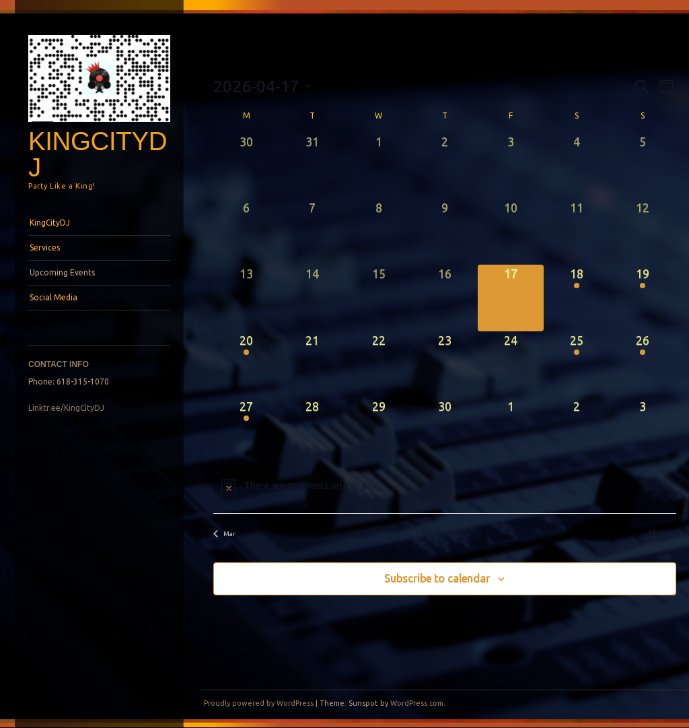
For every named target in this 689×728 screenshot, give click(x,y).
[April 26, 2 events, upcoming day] (643, 364)
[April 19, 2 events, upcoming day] (643, 298)
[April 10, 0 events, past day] (511, 232)
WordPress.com (416, 703)
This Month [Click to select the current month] (444, 533)
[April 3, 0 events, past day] (511, 166)
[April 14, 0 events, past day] (312, 298)
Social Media (53, 297)
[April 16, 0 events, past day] (445, 298)
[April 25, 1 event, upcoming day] (577, 364)
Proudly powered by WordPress (259, 703)
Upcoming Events (62, 272)
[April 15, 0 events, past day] (378, 298)
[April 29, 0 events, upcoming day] (378, 430)
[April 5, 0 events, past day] (643, 166)
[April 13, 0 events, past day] (246, 298)
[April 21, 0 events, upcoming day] (312, 364)
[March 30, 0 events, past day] (246, 166)
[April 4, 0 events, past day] (577, 166)
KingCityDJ (97, 154)
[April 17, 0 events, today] (511, 298)
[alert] (444, 486)
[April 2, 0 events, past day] (445, 166)
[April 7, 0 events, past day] (312, 232)
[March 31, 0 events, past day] (312, 166)
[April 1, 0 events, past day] (378, 166)
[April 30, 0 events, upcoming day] (445, 430)
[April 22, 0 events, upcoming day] (378, 364)
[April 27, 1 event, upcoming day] (246, 430)
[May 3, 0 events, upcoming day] (643, 430)
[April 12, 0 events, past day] (643, 232)
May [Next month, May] (662, 533)
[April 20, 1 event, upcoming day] (246, 364)
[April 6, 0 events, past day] (246, 232)
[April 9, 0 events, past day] (445, 232)
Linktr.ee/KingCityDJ (66, 407)
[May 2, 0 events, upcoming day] (577, 430)
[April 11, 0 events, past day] (577, 232)
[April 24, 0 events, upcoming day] (511, 364)
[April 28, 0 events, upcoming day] (312, 430)
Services (45, 247)
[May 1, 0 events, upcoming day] (511, 430)
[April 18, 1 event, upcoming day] (577, 298)
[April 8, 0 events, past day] (378, 232)
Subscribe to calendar (437, 578)
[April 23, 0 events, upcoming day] (445, 364)
